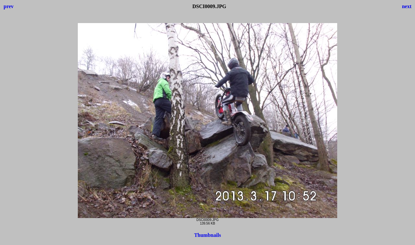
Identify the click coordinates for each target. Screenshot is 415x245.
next (406, 6)
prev (9, 6)
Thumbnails (207, 235)
